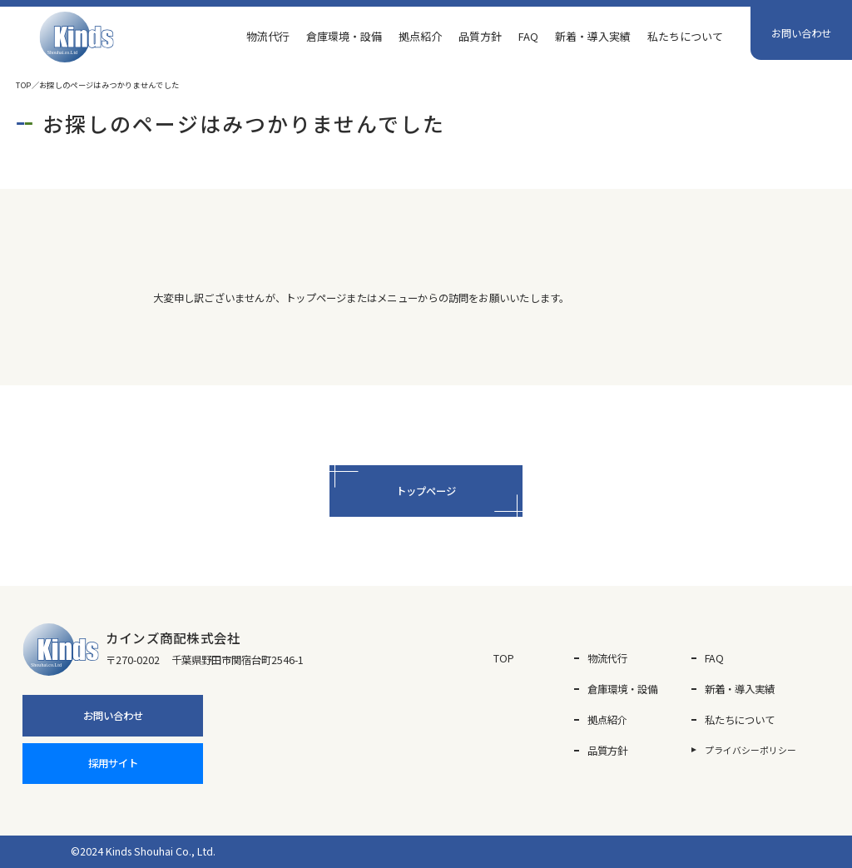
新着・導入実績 (593, 36)
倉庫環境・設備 (344, 36)
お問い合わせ (801, 33)
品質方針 (480, 36)
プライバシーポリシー (750, 749)
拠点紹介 (420, 36)
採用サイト (113, 763)
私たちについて (685, 36)
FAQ (528, 36)
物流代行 (268, 36)
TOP (23, 85)
